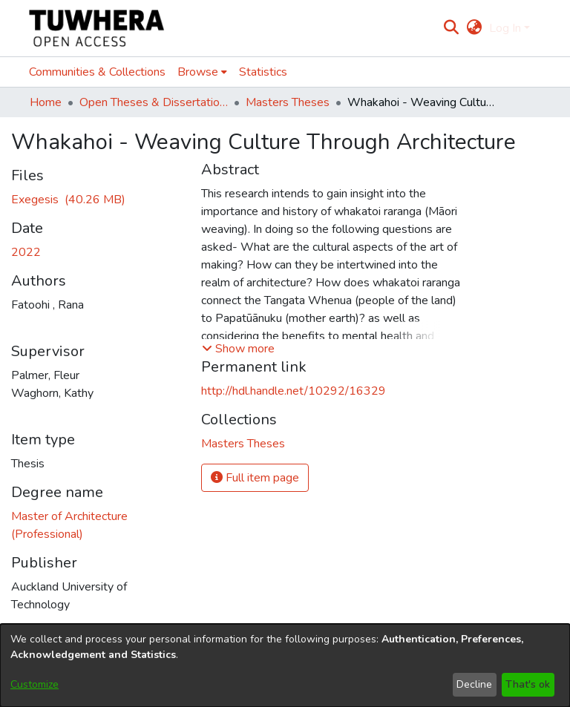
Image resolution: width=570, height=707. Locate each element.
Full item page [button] (255, 478)
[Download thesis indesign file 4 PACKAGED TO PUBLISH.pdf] (68, 199)
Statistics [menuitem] (263, 72)
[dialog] (285, 665)
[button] (238, 348)
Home (46, 102)
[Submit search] (451, 28)
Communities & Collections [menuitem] (97, 72)
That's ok (527, 684)
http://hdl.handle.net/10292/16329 (293, 391)
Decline (474, 684)
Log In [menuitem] (505, 28)
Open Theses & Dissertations (153, 102)
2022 (26, 252)
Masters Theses (288, 102)
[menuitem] (474, 28)
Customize (34, 684)
